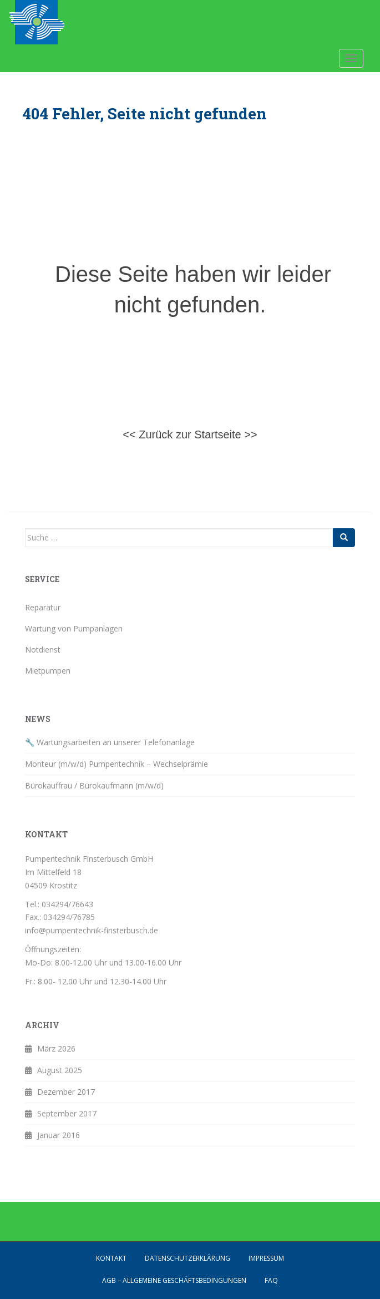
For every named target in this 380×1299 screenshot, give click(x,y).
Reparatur (42, 607)
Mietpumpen (47, 670)
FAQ (271, 1280)
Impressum (266, 1258)
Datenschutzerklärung (187, 1258)
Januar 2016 (58, 1135)
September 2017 (67, 1113)
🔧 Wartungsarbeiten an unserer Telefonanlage (110, 742)
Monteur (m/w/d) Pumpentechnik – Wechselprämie (116, 764)
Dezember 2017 (66, 1091)
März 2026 (56, 1048)
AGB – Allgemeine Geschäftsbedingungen (174, 1280)
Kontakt (111, 1258)
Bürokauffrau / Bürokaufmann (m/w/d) (94, 785)
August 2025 (59, 1070)
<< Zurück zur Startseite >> (190, 434)
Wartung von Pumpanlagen (74, 628)
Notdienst (42, 649)
